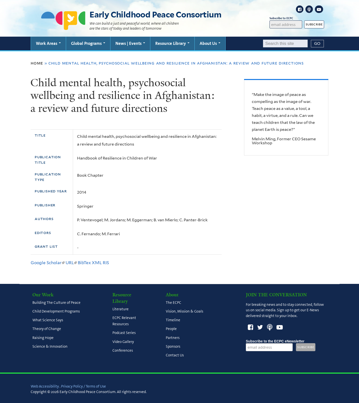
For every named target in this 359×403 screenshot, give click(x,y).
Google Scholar (48, 262)
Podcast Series (124, 332)
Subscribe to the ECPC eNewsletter (275, 341)
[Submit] (317, 43)
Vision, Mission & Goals (184, 311)
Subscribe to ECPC (285, 18)
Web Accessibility (45, 386)
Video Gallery (123, 341)
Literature (120, 309)
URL (71, 262)
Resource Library (172, 43)
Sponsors (173, 346)
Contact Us (175, 355)
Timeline (173, 320)
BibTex (84, 262)
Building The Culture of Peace (56, 302)
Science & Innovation (50, 346)
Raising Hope (43, 337)
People (171, 328)
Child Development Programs (56, 311)
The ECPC (173, 302)
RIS (106, 262)
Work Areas (48, 43)
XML (97, 262)
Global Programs (88, 43)
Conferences (122, 350)
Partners (173, 337)
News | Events (130, 43)
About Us (210, 43)
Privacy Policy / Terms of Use (83, 386)
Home (37, 63)
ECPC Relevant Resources (124, 320)
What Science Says (47, 320)
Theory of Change (46, 328)
